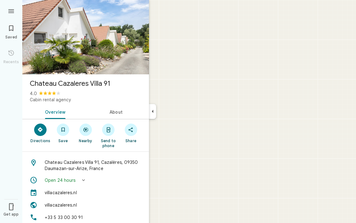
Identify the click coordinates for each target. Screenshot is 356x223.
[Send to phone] (108, 135)
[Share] (130, 132)
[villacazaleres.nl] (85, 192)
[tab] (54, 111)
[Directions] (40, 132)
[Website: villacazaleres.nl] (85, 205)
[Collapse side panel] (152, 111)
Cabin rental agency (50, 100)
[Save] (63, 132)
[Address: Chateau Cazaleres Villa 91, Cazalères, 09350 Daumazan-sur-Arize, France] (85, 165)
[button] (85, 180)
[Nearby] (85, 132)
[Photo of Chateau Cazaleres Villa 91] (85, 37)
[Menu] (11, 10)
